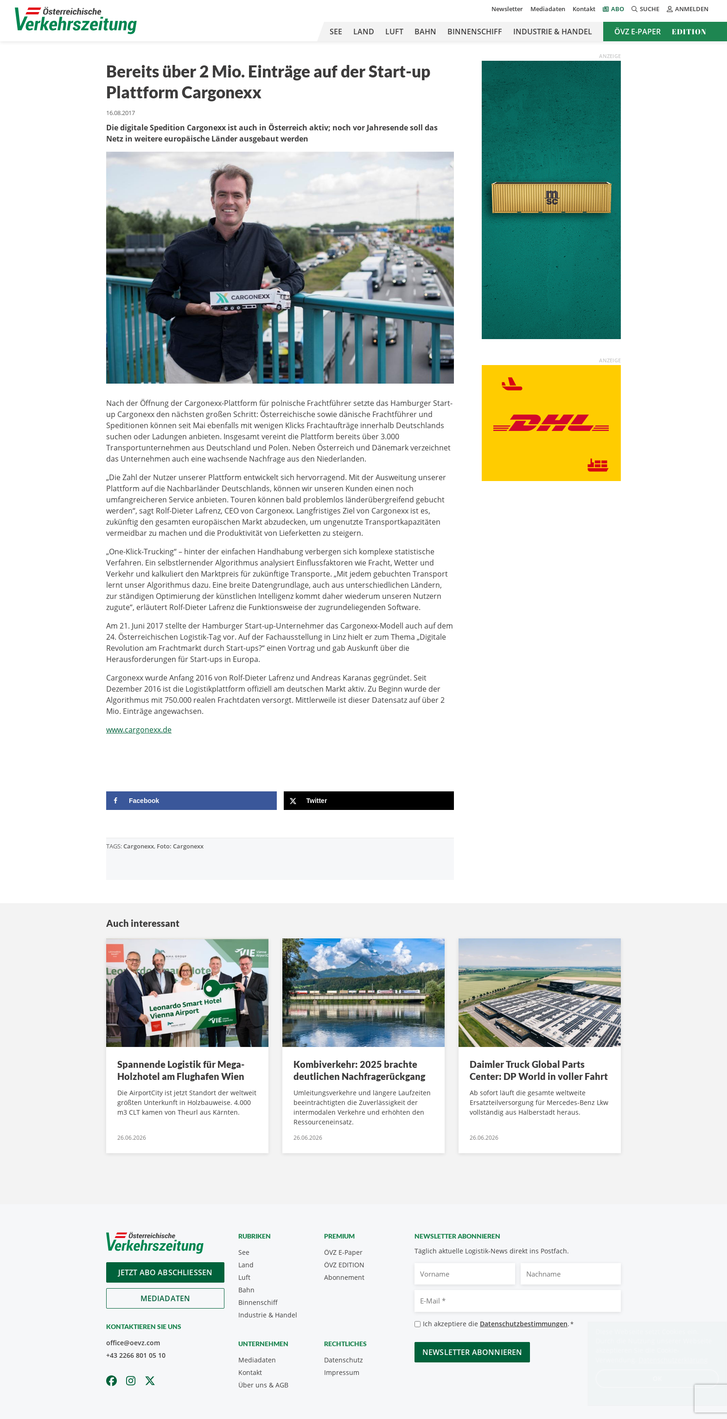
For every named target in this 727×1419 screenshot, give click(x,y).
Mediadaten (547, 9)
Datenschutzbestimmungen (524, 1323)
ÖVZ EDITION (344, 1264)
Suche (645, 9)
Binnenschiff (474, 31)
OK (648, 1378)
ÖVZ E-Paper (637, 31)
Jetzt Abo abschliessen (165, 1272)
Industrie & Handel (552, 31)
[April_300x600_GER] (551, 199)
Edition (689, 31)
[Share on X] (369, 800)
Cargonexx (138, 846)
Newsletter (507, 9)
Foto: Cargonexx (180, 846)
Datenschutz (343, 1359)
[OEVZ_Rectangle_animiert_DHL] (551, 422)
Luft (394, 31)
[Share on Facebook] (191, 800)
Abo (617, 9)
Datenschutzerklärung (664, 1359)
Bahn (425, 31)
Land (363, 31)
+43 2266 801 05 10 (136, 1355)
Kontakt (584, 9)
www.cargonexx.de (139, 730)
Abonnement (344, 1277)
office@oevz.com (133, 1342)
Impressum (341, 1372)
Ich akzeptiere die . (498, 1324)
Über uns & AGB (263, 1384)
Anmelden (687, 9)
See (336, 31)
